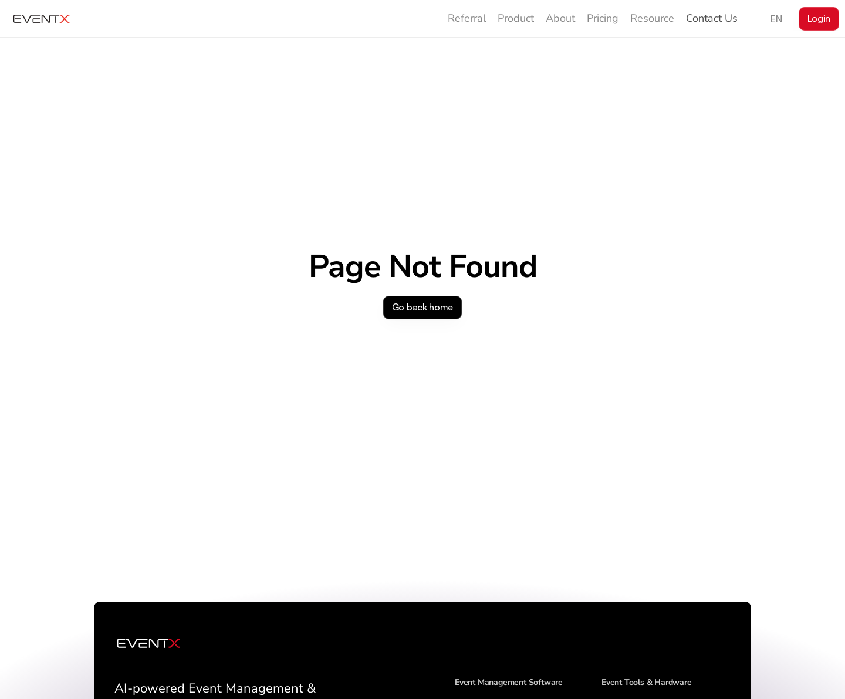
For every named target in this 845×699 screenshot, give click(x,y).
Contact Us (712, 18)
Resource (652, 18)
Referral (467, 18)
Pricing (602, 18)
